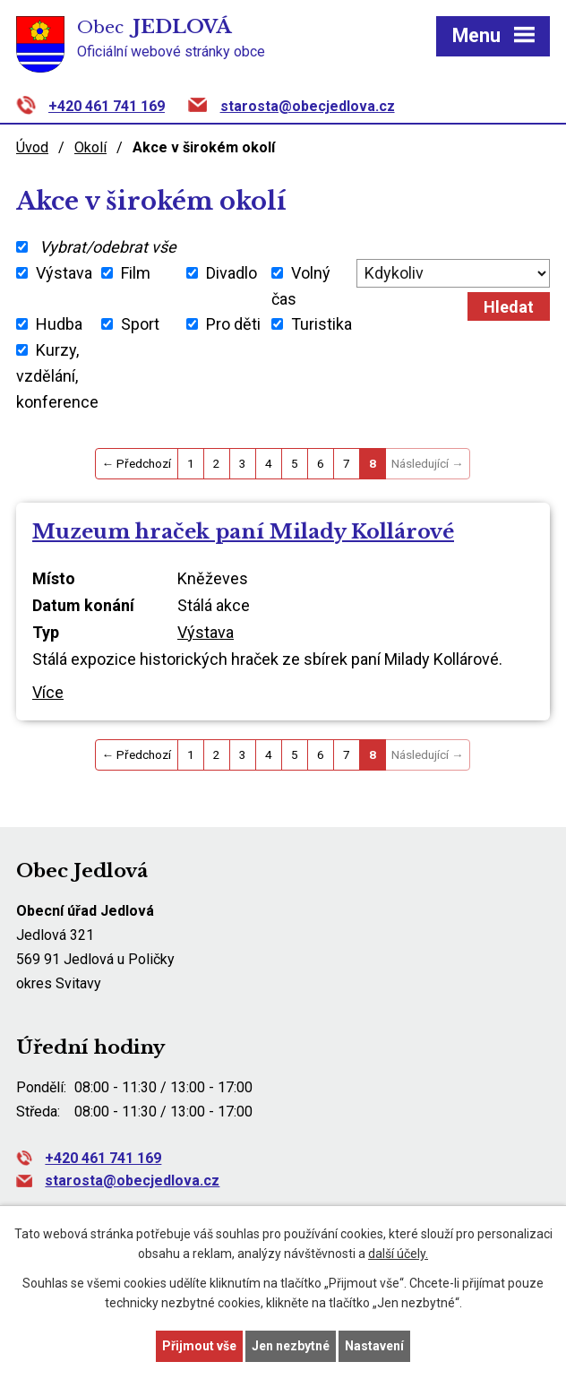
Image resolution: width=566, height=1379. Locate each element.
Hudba (59, 324)
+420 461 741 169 (106, 106)
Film (135, 272)
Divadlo (231, 272)
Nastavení (374, 1346)
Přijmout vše (199, 1346)
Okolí (90, 147)
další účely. (398, 1254)
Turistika (321, 324)
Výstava (64, 272)
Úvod (32, 147)
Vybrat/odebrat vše (107, 246)
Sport (140, 324)
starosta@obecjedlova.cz (307, 106)
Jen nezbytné (291, 1346)
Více (48, 692)
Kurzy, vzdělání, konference (57, 375)
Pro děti (233, 324)
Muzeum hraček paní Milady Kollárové (243, 531)
